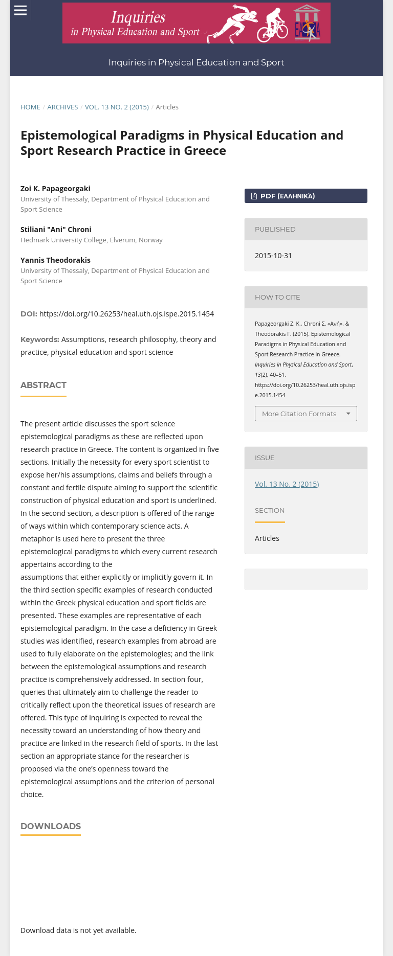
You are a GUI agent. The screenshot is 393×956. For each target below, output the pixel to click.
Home (30, 106)
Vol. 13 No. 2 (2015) (117, 106)
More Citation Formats (299, 413)
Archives (62, 106)
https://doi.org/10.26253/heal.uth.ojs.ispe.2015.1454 (126, 313)
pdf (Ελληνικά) (286, 196)
